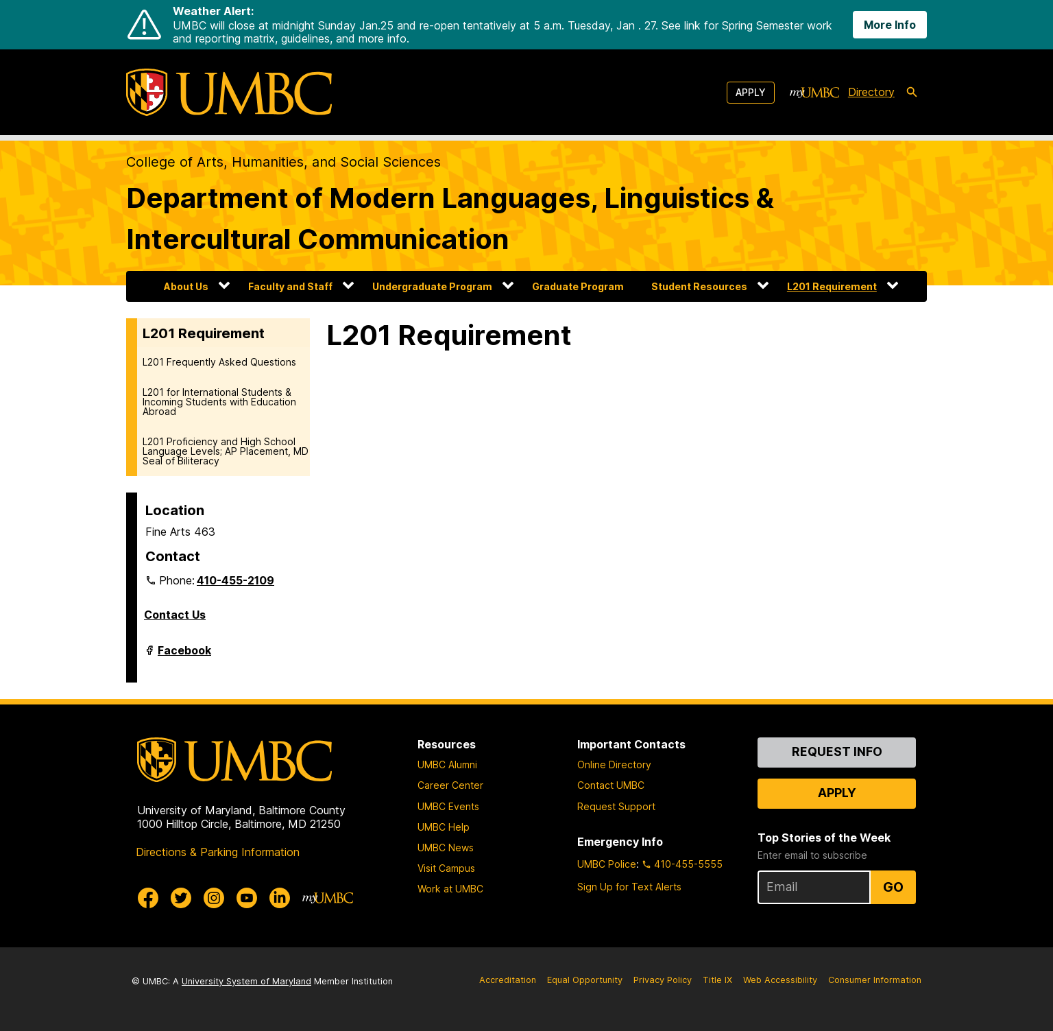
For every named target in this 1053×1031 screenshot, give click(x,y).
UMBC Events (448, 806)
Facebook (184, 655)
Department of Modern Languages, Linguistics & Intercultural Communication (450, 218)
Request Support (616, 806)
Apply (751, 92)
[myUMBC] (814, 93)
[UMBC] (229, 92)
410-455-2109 (235, 580)
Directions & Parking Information (218, 852)
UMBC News (445, 847)
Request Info (837, 751)
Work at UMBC (450, 888)
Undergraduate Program (432, 286)
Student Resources (699, 286)
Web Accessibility (780, 980)
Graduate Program (578, 286)
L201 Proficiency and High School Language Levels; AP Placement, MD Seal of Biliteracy (225, 451)
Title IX (717, 980)
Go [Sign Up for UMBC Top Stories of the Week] (893, 887)
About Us (186, 286)
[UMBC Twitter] (181, 898)
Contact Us (175, 614)
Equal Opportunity (584, 980)
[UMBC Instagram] (214, 898)
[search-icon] (912, 93)
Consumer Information (874, 980)
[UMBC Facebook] (148, 898)
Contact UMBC (610, 785)
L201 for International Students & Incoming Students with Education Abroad (219, 401)
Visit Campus (446, 868)
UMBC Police (606, 864)
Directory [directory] (871, 92)
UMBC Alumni (447, 764)
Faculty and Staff (290, 286)
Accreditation (507, 980)
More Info (890, 25)
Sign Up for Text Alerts (629, 886)
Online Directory (614, 764)
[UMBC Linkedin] (280, 898)
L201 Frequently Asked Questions (219, 362)
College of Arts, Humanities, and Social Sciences (283, 162)
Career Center (450, 785)
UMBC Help (443, 827)
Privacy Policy (662, 980)
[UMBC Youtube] (247, 898)
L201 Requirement (832, 286)
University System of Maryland (246, 981)
